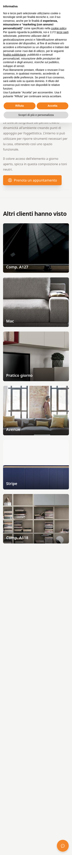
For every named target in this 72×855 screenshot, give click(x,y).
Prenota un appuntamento (32, 181)
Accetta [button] (52, 105)
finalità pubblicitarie (14, 54)
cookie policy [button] (58, 28)
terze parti (63, 32)
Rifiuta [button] (19, 105)
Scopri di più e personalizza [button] (36, 114)
